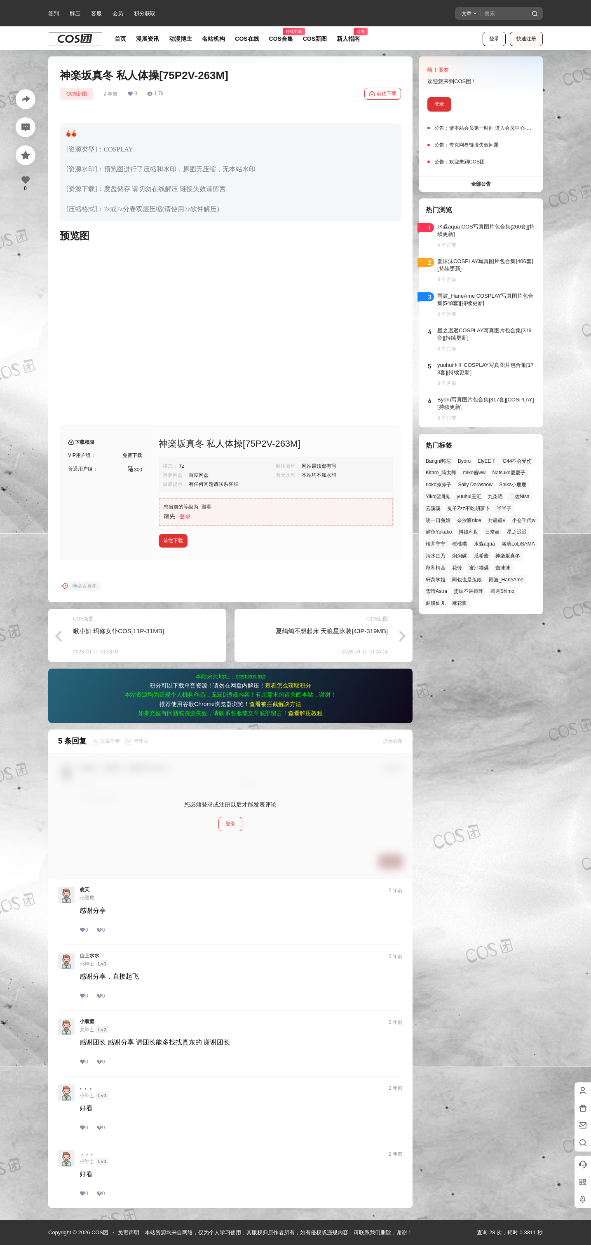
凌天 (84, 889)
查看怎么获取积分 (288, 685)
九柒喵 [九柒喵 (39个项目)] (495, 496)
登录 (494, 39)
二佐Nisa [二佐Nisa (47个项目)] (520, 496)
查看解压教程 (305, 713)
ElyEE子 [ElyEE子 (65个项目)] (487, 461)
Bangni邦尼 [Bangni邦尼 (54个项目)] (438, 461)
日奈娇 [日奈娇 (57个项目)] (492, 532)
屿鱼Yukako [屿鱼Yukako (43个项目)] (439, 532)
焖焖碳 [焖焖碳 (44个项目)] (459, 556)
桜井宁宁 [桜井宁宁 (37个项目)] (436, 544)
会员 (118, 13)
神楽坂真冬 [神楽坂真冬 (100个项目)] (507, 556)
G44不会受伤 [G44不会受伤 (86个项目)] (517, 461)
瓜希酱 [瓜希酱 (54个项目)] (481, 556)
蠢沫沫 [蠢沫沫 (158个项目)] (502, 568)
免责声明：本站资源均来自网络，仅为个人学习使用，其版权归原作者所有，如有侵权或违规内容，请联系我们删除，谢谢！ (265, 1232)
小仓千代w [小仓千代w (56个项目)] (523, 520)
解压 (75, 13)
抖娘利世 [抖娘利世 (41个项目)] (468, 532)
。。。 (87, 1087)
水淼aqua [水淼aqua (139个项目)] (484, 544)
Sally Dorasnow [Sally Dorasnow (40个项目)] (475, 484)
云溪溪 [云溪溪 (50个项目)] (433, 508)
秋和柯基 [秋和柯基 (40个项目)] (436, 568)
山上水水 (89, 955)
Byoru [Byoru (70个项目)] (464, 461)
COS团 (99, 1232)
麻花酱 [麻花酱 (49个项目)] (459, 603)
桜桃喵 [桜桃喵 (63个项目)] (459, 544)
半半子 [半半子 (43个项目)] (504, 508)
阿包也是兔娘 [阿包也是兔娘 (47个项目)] (467, 580)
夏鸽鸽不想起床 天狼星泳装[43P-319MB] (332, 630)
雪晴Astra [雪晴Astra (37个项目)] (436, 591)
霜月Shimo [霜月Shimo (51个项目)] (502, 591)
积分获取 (144, 13)
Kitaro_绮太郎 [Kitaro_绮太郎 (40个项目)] (441, 473)
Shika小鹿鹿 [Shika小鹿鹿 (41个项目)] (512, 484)
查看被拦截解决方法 (275, 704)
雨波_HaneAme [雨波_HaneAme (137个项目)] (506, 580)
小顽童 (87, 1021)
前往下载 (382, 94)
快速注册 (526, 39)
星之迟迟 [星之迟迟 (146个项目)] (517, 532)
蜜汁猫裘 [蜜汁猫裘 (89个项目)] (479, 568)
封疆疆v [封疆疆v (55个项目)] (496, 520)
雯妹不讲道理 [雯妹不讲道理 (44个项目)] (468, 591)
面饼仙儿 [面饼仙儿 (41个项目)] (436, 603)
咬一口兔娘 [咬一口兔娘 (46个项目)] (438, 520)
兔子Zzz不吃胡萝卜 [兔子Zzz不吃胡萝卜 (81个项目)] (468, 508)
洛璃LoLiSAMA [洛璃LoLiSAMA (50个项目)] (518, 544)
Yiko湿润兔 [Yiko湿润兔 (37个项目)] (438, 496)
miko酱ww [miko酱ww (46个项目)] (474, 473)
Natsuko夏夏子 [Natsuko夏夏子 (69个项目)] (508, 473)
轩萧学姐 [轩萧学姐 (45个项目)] (436, 580)
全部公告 (481, 184)
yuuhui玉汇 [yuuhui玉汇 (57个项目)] (469, 496)
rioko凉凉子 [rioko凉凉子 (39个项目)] (438, 484)
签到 (53, 13)
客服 (96, 13)
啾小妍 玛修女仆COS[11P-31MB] (118, 630)
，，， (87, 1153)
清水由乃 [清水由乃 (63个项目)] (436, 556)
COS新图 (76, 94)
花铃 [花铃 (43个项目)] (457, 568)
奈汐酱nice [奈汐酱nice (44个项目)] (469, 520)
